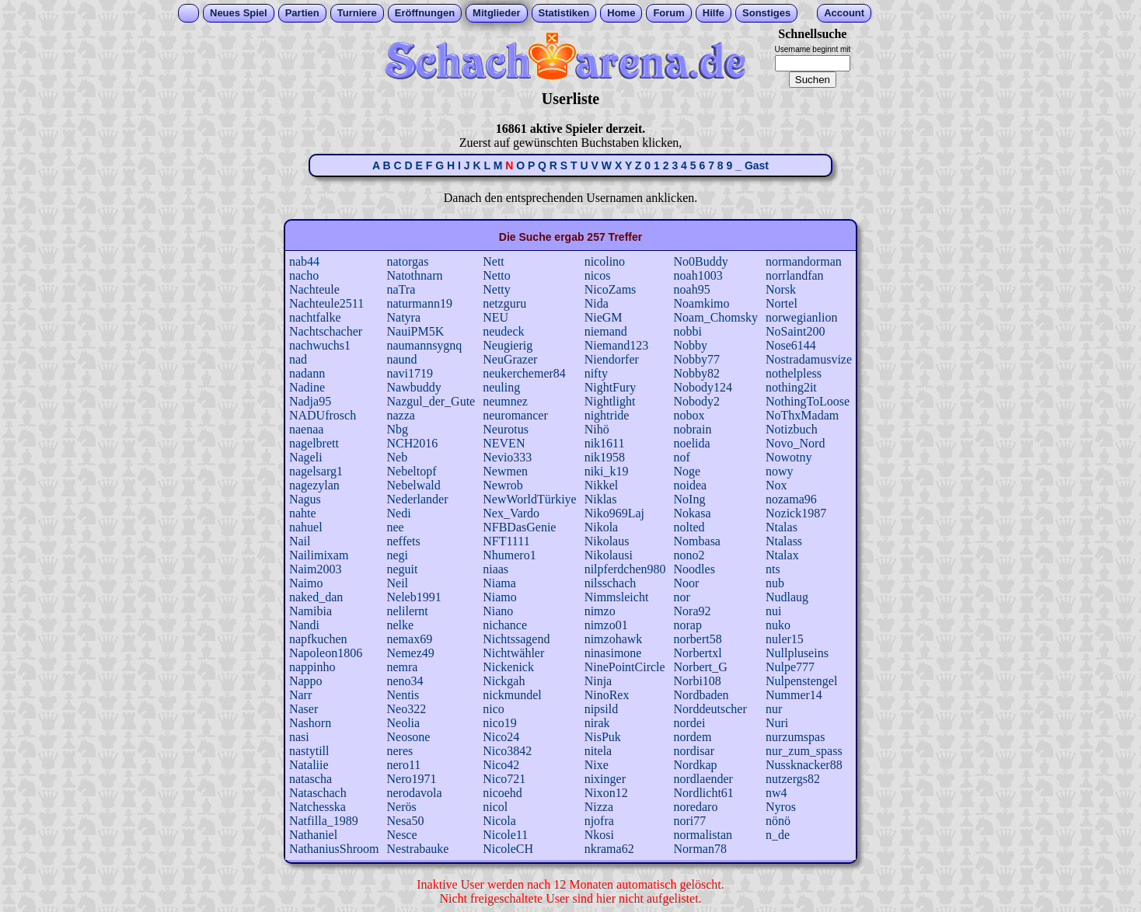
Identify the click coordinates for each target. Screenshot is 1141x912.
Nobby (691, 345)
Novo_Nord (795, 443)
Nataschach (318, 792)
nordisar (694, 750)
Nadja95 (310, 401)
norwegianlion (801, 317)
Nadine (307, 387)
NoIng (690, 499)
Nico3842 (507, 750)
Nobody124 (703, 387)
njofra (599, 820)
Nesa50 (405, 820)
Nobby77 (697, 359)
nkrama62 (609, 848)
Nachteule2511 (326, 303)
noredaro (696, 806)
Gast (757, 165)
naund (401, 359)
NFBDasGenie (519, 527)
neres (399, 750)
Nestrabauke (417, 848)
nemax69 (409, 639)
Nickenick (508, 667)
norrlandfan (795, 275)
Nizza (598, 806)
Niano (498, 611)
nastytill (309, 750)
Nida (596, 303)
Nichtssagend (516, 639)
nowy (780, 471)
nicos (597, 275)
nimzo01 (606, 625)
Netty (497, 289)
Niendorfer (611, 359)
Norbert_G (701, 667)
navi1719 (409, 373)
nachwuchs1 (320, 345)
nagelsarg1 (316, 471)
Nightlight (610, 401)
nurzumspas (795, 736)
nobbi (688, 331)
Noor (687, 583)
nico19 (500, 722)
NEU (495, 317)
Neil (397, 583)
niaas (495, 569)
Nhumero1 (509, 555)
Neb (396, 457)
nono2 (689, 555)
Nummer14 (794, 694)
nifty (596, 373)
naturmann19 (419, 303)
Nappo (306, 680)
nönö (778, 820)
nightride (607, 415)
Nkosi (599, 834)
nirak (597, 722)
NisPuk (602, 736)
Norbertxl (698, 653)
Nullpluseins (797, 653)
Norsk (781, 289)
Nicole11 (505, 834)
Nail (300, 541)
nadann (307, 373)
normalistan (703, 834)
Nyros (781, 806)
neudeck (503, 331)
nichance (505, 625)
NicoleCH (508, 848)
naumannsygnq (424, 345)
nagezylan (314, 485)
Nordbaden (701, 694)
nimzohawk (613, 639)
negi (397, 555)
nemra (401, 667)
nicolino (604, 261)
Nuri (777, 722)
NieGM (603, 317)
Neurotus (506, 429)
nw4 (776, 792)
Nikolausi (608, 555)
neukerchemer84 (524, 373)
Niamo (500, 597)
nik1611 (604, 443)
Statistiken (564, 13)
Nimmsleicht (616, 597)
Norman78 (700, 848)
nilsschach (610, 583)
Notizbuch (792, 429)
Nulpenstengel (801, 680)
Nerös (401, 806)
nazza (400, 415)
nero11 (403, 764)
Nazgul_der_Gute (430, 401)
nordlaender (703, 778)
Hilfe (713, 13)
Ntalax (782, 555)
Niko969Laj (614, 513)
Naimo (306, 583)
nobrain (693, 429)
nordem (693, 736)
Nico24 (501, 736)
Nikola (601, 527)
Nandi (304, 625)
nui (773, 611)
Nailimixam (318, 555)
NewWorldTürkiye (529, 499)
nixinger (605, 778)
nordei (690, 722)
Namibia (310, 611)
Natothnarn (414, 275)
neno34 (404, 680)
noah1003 (698, 275)
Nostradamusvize (809, 359)
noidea (690, 485)
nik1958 (604, 457)
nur (774, 708)
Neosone (408, 736)
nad (298, 359)
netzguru (504, 303)
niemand (605, 331)
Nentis (402, 694)
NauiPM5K (415, 331)
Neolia (403, 722)
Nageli (306, 457)
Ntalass (784, 541)
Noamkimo (702, 303)
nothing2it (791, 387)
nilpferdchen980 (625, 569)
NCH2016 (412, 443)
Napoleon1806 (325, 653)
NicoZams (610, 289)
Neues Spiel (238, 13)
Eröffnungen (425, 13)
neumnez (505, 401)
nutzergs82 (793, 778)
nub (775, 583)
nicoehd (502, 792)
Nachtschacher (325, 331)
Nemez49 (410, 653)
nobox (689, 415)
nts (773, 569)
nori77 (690, 820)
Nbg (397, 429)
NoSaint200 (795, 331)
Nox (776, 485)
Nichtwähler (513, 653)
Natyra (403, 317)
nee (394, 527)
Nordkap (695, 764)
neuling (501, 387)
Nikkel (601, 485)
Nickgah (504, 680)
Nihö (596, 429)
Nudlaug (787, 597)
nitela (598, 750)
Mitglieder (496, 13)
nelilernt (406, 611)
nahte (302, 513)
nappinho (312, 667)
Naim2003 (315, 569)
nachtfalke (315, 317)
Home (621, 13)
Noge (687, 471)
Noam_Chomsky (716, 317)
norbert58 (698, 639)
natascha (310, 778)
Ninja (598, 680)
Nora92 (692, 611)
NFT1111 (506, 541)
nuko (778, 625)
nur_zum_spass (804, 750)
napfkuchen (318, 639)
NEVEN (504, 443)
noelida (692, 443)
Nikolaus (607, 541)
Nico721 (504, 778)
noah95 (692, 289)
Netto (497, 275)
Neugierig (507, 345)
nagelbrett (314, 443)
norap (688, 625)
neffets (403, 541)
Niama (499, 583)
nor (682, 597)
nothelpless (794, 373)
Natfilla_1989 (323, 820)
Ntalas (781, 527)
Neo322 (406, 708)
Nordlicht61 (704, 792)
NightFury (610, 387)
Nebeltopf (411, 471)
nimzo (600, 611)
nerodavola (413, 792)
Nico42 (501, 764)
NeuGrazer (510, 359)
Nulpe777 (790, 667)
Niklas (600, 499)
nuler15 (785, 639)
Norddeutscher (710, 708)
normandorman (804, 261)
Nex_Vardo (511, 513)
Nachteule (314, 289)
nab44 (304, 261)
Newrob (503, 485)
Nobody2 (697, 401)
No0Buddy (701, 261)
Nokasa (692, 513)
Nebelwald (413, 485)
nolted (689, 527)
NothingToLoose (808, 401)
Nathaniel (313, 834)
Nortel (781, 303)
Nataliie (309, 764)
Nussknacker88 (804, 764)
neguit (401, 569)
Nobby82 (697, 373)
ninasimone (613, 653)
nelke (399, 625)
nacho (304, 275)
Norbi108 (697, 680)
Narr (300, 694)
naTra (400, 289)
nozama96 (791, 499)
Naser (303, 708)
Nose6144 (791, 345)
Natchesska (317, 806)
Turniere (357, 13)
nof (682, 457)
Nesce (401, 834)
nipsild (601, 708)
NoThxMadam (802, 415)
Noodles (694, 569)
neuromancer (515, 415)
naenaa (306, 429)
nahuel (306, 527)
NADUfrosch (322, 415)
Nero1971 (411, 778)
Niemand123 (616, 345)
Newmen (505, 471)
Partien (302, 13)
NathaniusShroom (334, 848)
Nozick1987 (796, 513)
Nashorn (310, 722)
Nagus (305, 499)
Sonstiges (766, 13)
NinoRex (607, 694)
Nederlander (417, 499)
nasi (299, 736)
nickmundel (512, 694)
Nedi (398, 513)
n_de (778, 834)
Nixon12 (606, 792)
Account (844, 13)
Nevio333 (507, 457)
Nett (493, 261)
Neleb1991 (413, 597)
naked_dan (316, 597)
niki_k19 (606, 471)
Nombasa (697, 541)
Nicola (499, 820)
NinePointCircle (624, 667)
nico (493, 708)
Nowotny (789, 457)
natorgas (407, 261)
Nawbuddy (413, 387)
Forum (668, 13)
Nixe (596, 764)
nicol (495, 806)
